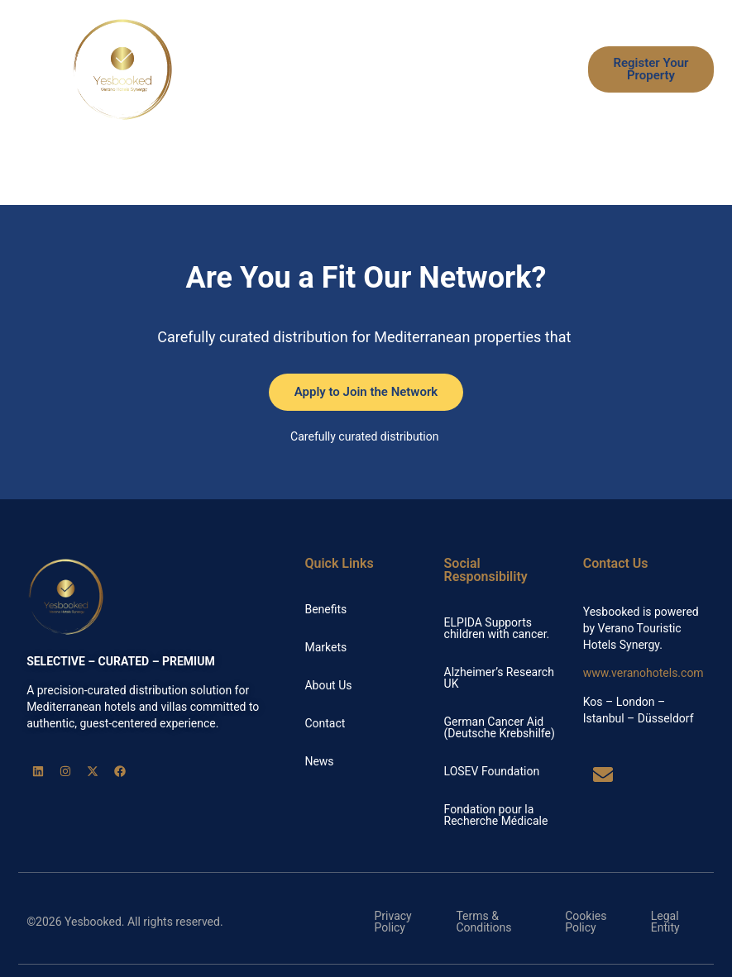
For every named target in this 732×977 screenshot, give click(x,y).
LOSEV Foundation (492, 771)
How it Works (444, 50)
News (540, 88)
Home (286, 50)
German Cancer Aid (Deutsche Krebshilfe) (499, 727)
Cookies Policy (585, 921)
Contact (324, 723)
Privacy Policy (393, 921)
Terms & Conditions (483, 921)
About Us (470, 88)
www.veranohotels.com (643, 672)
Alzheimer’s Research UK (499, 677)
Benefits (355, 50)
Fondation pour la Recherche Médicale (496, 815)
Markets (534, 50)
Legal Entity (665, 921)
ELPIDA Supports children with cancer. (497, 628)
